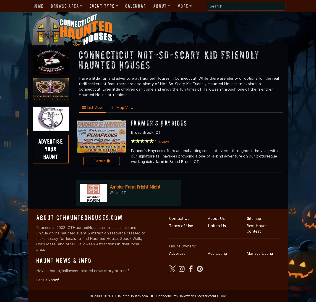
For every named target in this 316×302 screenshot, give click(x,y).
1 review (162, 141)
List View (92, 107)
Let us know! (47, 280)
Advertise (177, 253)
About (160, 6)
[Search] (246, 6)
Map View (122, 107)
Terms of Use (181, 225)
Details (102, 161)
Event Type (102, 6)
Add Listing (217, 253)
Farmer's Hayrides (159, 123)
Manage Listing (260, 253)
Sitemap (254, 218)
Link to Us (217, 225)
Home (38, 6)
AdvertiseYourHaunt (50, 149)
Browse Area (65, 6)
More (183, 6)
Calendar (135, 6)
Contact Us (179, 218)
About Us (216, 218)
